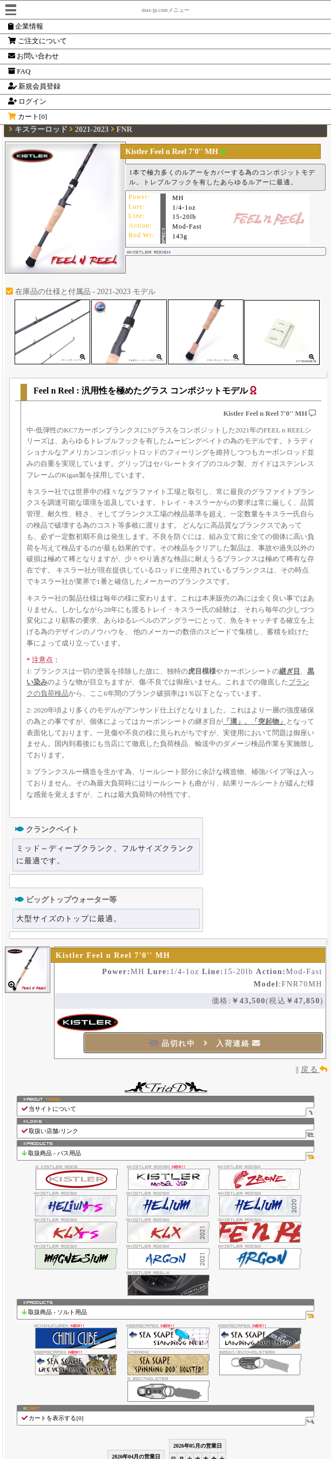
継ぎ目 (289, 671)
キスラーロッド (41, 129)
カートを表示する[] (168, 1418)
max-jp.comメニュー (165, 10)
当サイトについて (168, 1108)
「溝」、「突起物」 (254, 721)
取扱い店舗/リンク (168, 1131)
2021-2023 (92, 129)
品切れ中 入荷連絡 (205, 1043)
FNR (124, 129)
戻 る (314, 1069)
